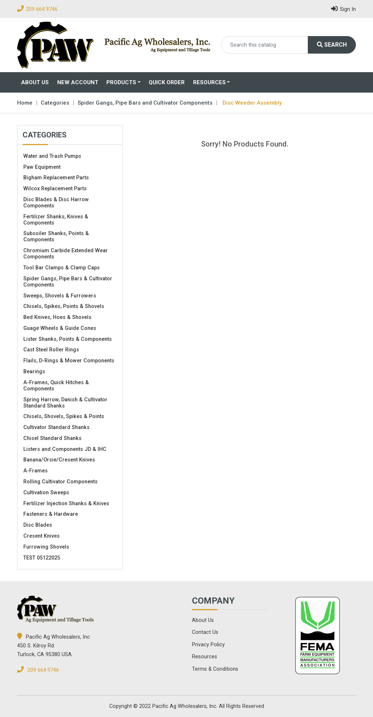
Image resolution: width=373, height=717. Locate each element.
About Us (35, 82)
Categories (55, 103)
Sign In (343, 8)
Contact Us (205, 632)
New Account (77, 82)
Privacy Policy (208, 645)
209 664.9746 (42, 9)
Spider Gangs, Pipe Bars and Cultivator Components (145, 103)
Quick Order (167, 82)
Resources (209, 82)
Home (24, 103)
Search (332, 44)
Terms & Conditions (215, 669)
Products (121, 82)
